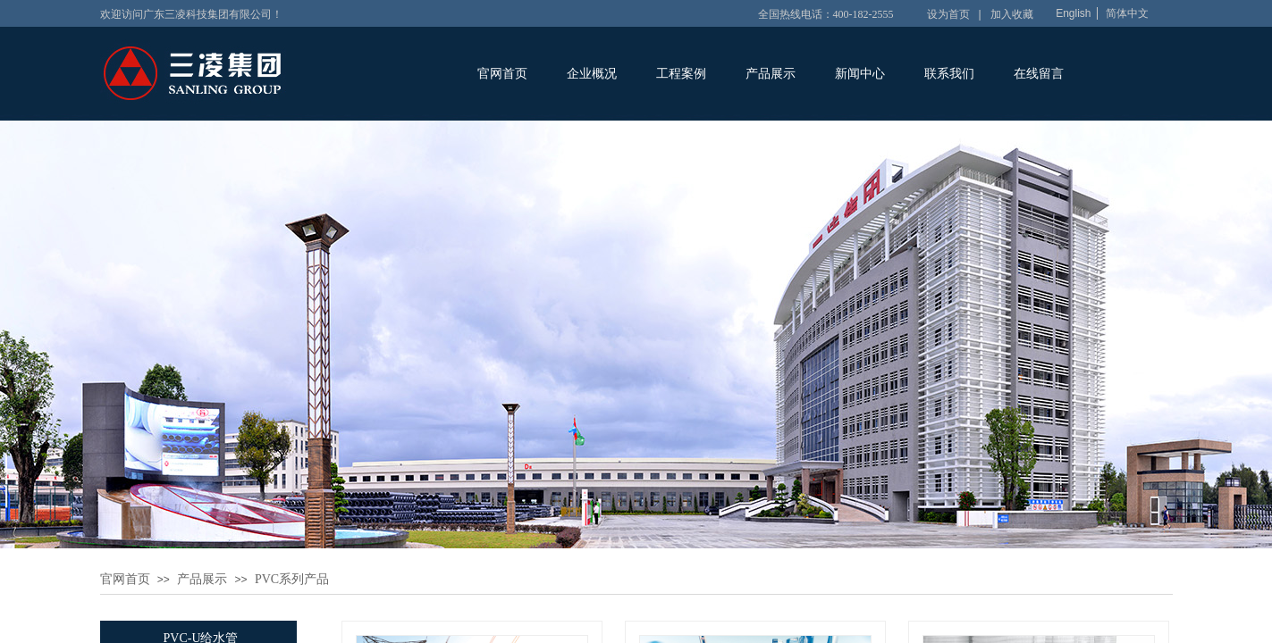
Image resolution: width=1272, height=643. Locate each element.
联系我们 (949, 73)
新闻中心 (860, 73)
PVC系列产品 (292, 579)
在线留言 (1039, 73)
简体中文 (1127, 13)
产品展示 (771, 73)
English (1073, 13)
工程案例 (681, 73)
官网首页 (502, 73)
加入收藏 (1011, 14)
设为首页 (948, 14)
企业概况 (592, 73)
